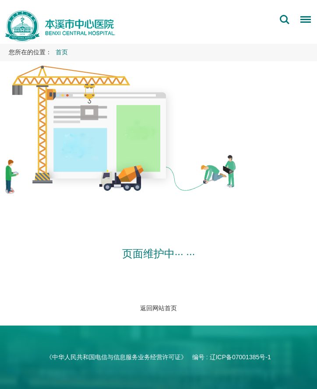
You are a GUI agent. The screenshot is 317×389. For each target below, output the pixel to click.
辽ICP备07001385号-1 (240, 357)
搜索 (284, 19)
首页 (62, 52)
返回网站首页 (158, 308)
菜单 (303, 21)
